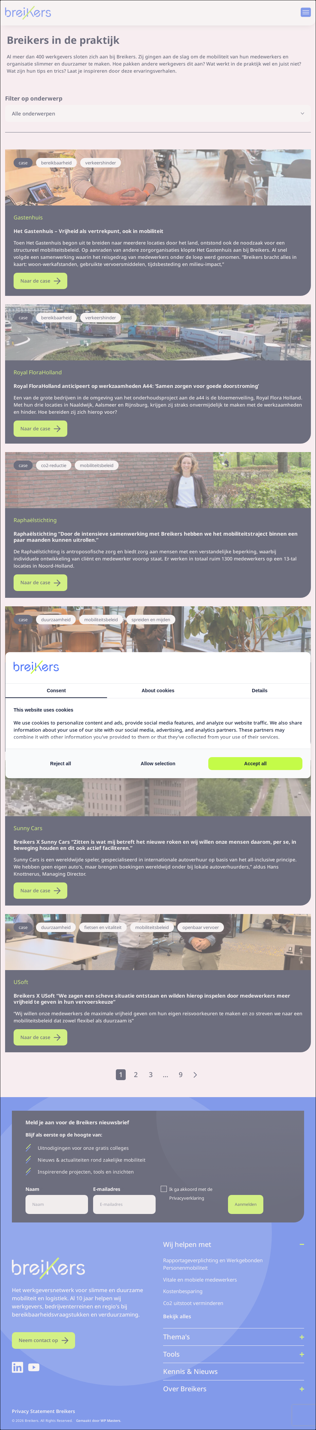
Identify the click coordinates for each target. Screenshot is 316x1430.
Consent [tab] (56, 690)
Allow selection (158, 763)
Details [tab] (259, 690)
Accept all (255, 763)
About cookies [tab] (158, 690)
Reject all (60, 763)
